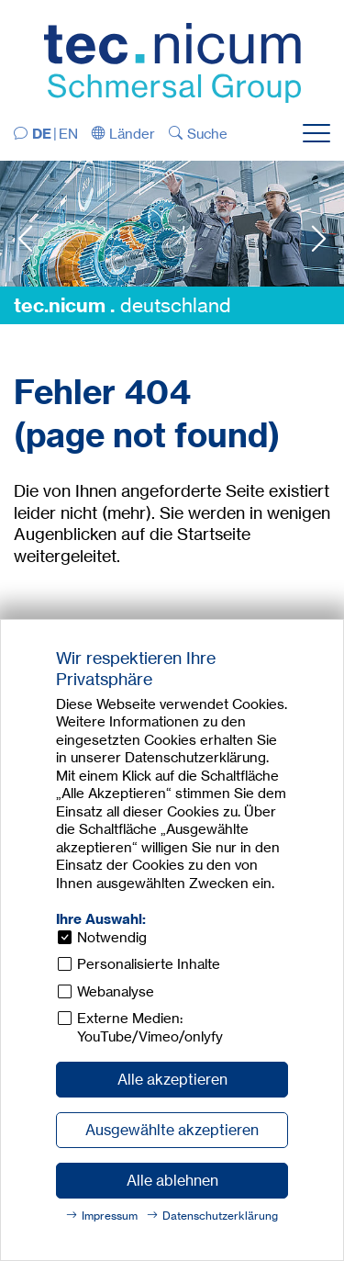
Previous (25, 238)
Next (319, 238)
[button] (124, 133)
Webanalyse (115, 991)
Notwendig (112, 937)
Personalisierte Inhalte (148, 964)
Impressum (110, 1215)
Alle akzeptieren (172, 1079)
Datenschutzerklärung (220, 1215)
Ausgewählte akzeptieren (172, 1129)
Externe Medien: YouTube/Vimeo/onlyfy (150, 1027)
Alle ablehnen (172, 1180)
